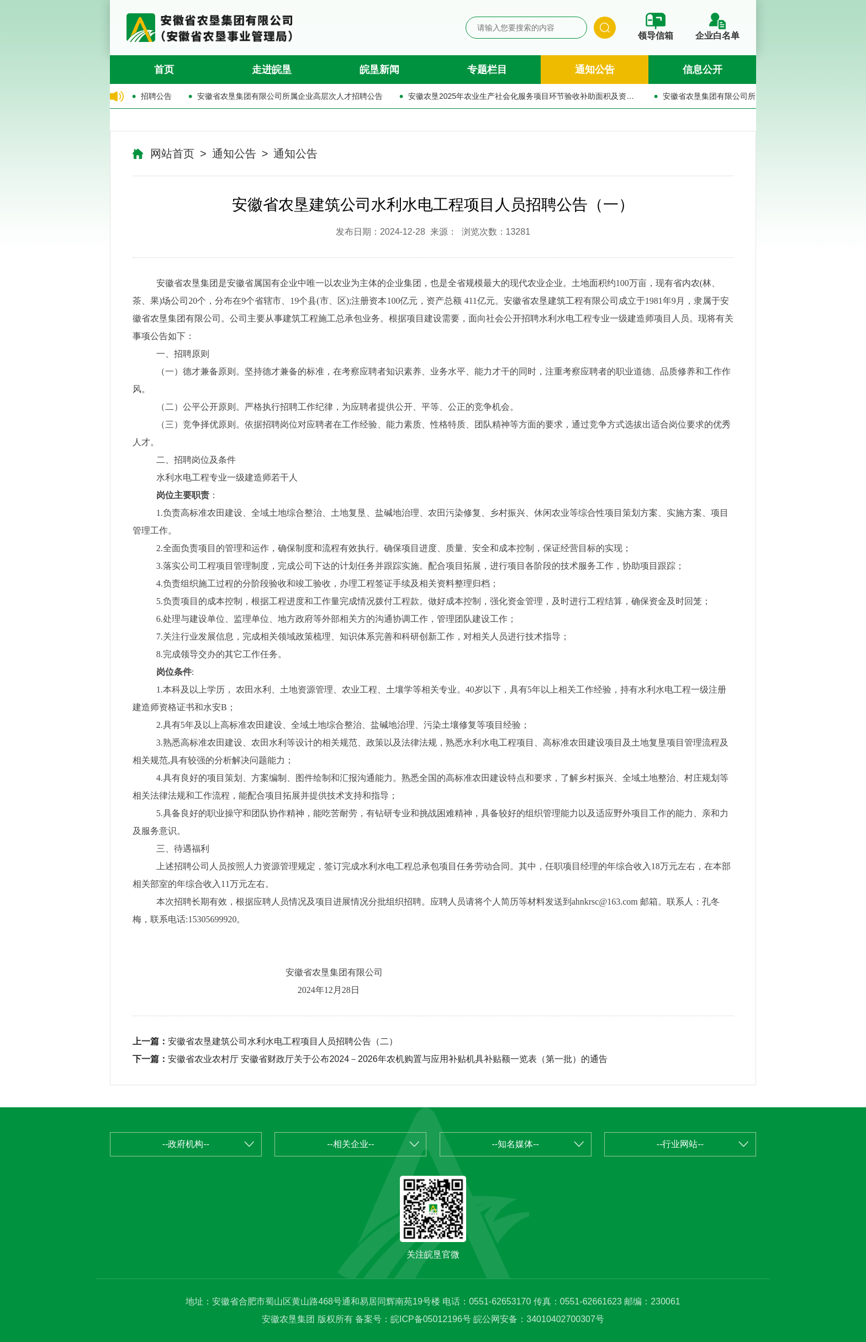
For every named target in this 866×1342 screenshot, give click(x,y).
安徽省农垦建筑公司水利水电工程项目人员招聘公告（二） (283, 1041)
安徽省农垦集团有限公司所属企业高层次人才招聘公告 (290, 96)
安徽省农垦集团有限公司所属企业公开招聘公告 (744, 96)
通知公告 (595, 69)
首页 (164, 69)
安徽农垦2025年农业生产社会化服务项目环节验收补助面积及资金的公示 (522, 96)
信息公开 (702, 69)
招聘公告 (156, 96)
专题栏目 (487, 69)
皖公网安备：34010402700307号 (538, 1319)
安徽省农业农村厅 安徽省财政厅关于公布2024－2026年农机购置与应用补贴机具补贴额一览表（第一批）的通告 (388, 1059)
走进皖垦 (272, 69)
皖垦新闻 (379, 69)
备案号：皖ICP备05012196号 (413, 1319)
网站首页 (172, 153)
